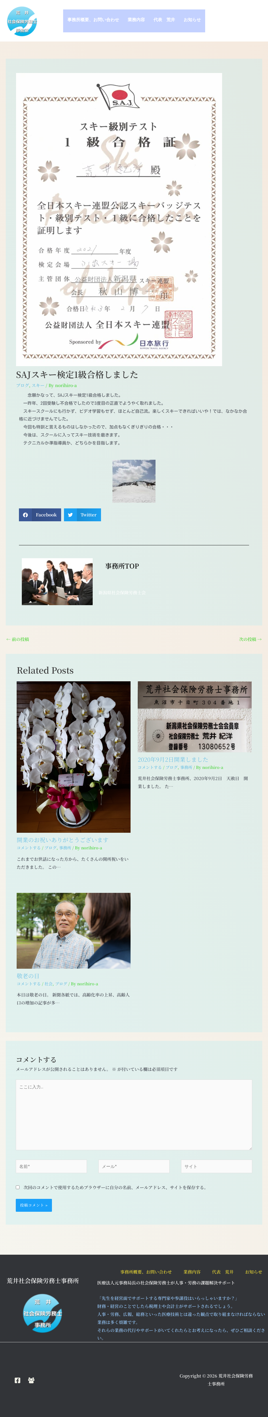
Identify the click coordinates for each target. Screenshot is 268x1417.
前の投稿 (17, 639)
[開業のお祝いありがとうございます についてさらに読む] (74, 756)
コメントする (29, 847)
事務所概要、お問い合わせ (93, 21)
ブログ (22, 385)
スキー (38, 385)
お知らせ (192, 21)
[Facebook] (17, 1380)
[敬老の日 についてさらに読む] (74, 930)
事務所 (65, 847)
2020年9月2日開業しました (173, 759)
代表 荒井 (164, 21)
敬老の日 (28, 976)
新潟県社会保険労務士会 (122, 592)
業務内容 (136, 21)
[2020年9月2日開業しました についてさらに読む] (195, 716)
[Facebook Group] (31, 1380)
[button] (40, 514)
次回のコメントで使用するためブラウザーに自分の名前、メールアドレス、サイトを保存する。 (116, 1187)
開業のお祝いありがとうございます (62, 840)
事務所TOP (118, 566)
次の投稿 (250, 639)
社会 (48, 983)
